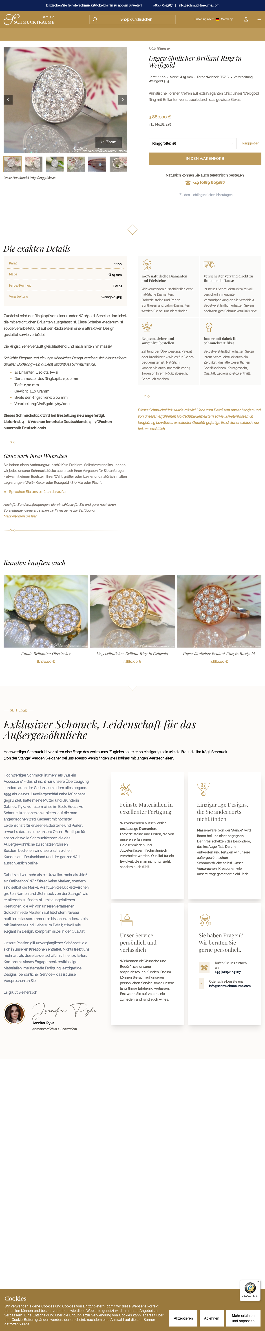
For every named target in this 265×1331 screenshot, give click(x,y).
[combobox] (192, 143)
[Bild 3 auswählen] (55, 164)
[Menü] (258, 1282)
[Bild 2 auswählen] (33, 164)
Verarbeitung (18, 296)
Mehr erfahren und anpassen (243, 1318)
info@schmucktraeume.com (199, 5)
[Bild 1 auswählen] (12, 164)
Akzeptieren (183, 1318)
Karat (13, 263)
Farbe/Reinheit (20, 285)
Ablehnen (211, 1318)
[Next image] (122, 100)
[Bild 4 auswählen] (76, 164)
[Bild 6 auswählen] (118, 164)
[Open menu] (259, 19)
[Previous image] (8, 100)
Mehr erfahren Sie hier (20, 516)
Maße (13, 274)
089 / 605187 (162, 5)
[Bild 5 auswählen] (97, 164)
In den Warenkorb (205, 159)
